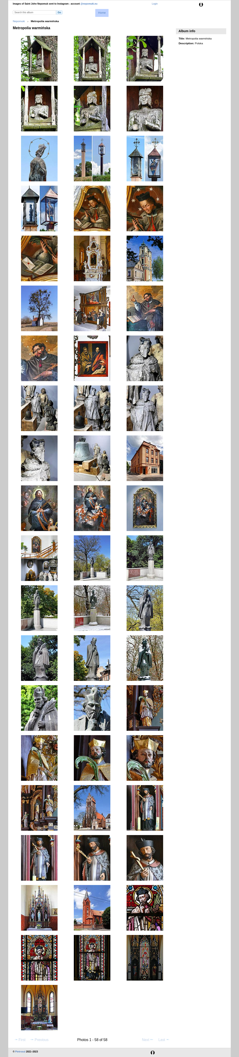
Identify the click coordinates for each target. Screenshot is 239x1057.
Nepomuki (19, 21)
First (19, 1040)
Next (148, 1040)
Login (155, 4)
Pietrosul (20, 1051)
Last (164, 1040)
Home (102, 12)
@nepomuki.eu (88, 4)
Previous (39, 1040)
